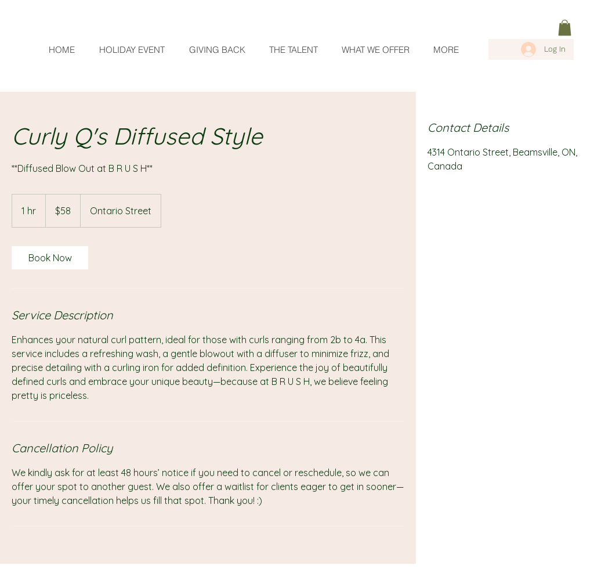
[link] (564, 27)
